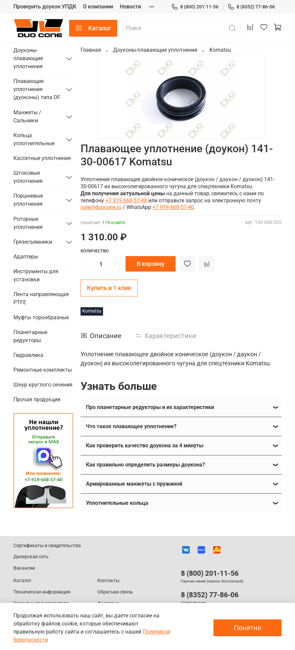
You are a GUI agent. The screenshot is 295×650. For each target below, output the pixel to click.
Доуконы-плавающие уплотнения (155, 50)
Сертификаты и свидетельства (47, 546)
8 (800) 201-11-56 (194, 6)
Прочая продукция (36, 399)
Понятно (247, 628)
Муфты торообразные (41, 317)
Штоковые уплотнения (28, 177)
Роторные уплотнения (28, 223)
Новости (130, 6)
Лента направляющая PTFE (41, 298)
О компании (98, 6)
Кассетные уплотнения (42, 158)
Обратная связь (115, 592)
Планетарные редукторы (30, 336)
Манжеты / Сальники (27, 116)
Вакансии (24, 568)
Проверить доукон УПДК (44, 6)
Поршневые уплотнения (28, 200)
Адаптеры (25, 256)
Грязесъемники (32, 242)
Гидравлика (28, 355)
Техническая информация (41, 592)
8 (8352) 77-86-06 (251, 6)
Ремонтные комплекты (42, 370)
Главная (91, 50)
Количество (95, 250)
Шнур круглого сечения (42, 384)
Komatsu (220, 50)
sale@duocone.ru (101, 207)
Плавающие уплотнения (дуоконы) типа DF (36, 89)
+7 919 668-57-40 (126, 200)
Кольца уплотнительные (34, 139)
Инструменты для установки (35, 275)
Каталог (93, 28)
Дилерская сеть (31, 557)
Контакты (108, 580)
